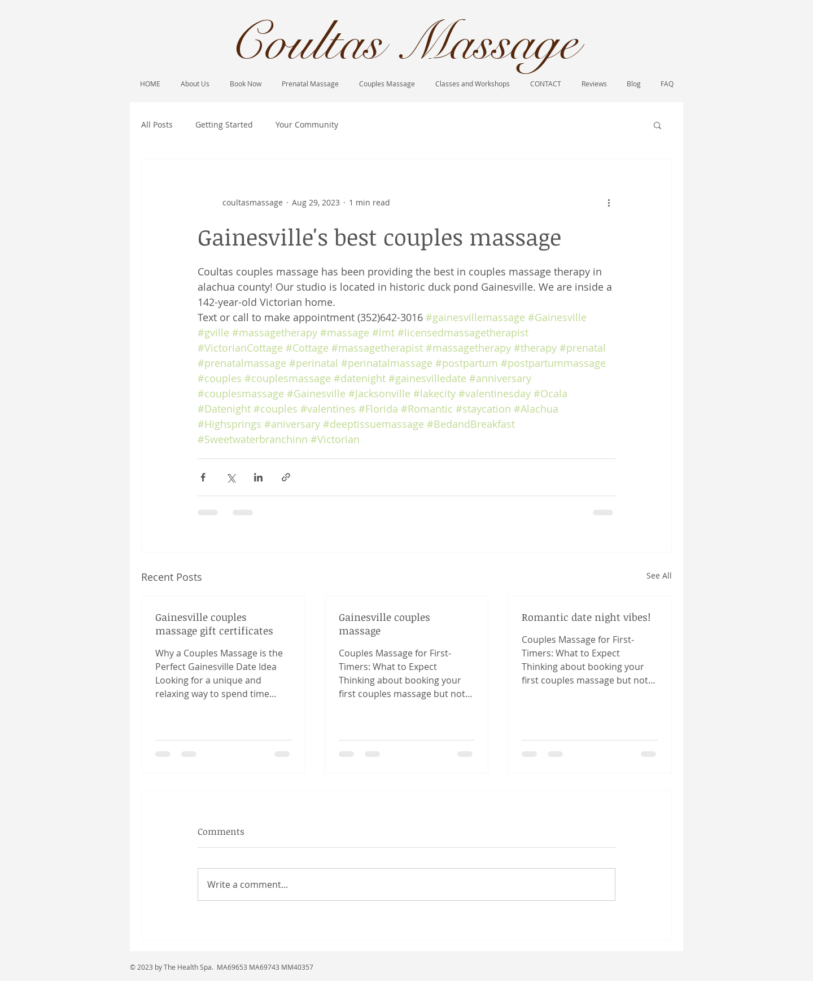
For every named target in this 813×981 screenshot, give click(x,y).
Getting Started (224, 124)
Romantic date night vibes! (586, 617)
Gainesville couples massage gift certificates (214, 623)
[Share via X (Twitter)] (230, 477)
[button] (657, 124)
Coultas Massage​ (403, 43)
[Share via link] (286, 477)
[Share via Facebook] (203, 477)
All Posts (157, 124)
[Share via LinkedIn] (258, 477)
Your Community (307, 124)
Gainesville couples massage (384, 623)
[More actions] (608, 202)
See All (659, 575)
